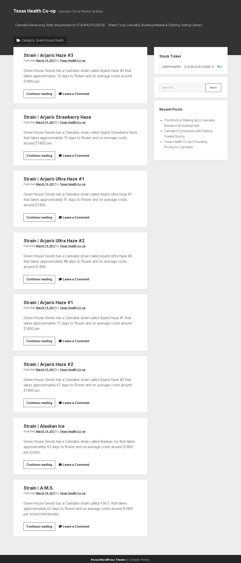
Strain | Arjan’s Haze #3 (48, 54)
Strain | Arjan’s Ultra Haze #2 (54, 239)
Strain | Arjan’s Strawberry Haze (57, 115)
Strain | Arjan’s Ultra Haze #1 (54, 177)
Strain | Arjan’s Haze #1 (48, 301)
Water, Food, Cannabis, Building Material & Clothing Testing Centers (157, 25)
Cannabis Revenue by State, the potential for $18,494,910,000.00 (60, 25)
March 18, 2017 (46, 492)
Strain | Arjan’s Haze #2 (48, 363)
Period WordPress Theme (108, 558)
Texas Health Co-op (34, 11)
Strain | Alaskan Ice (44, 425)
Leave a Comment (76, 92)
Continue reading (40, 93)
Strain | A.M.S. (39, 486)
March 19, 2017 (46, 59)
